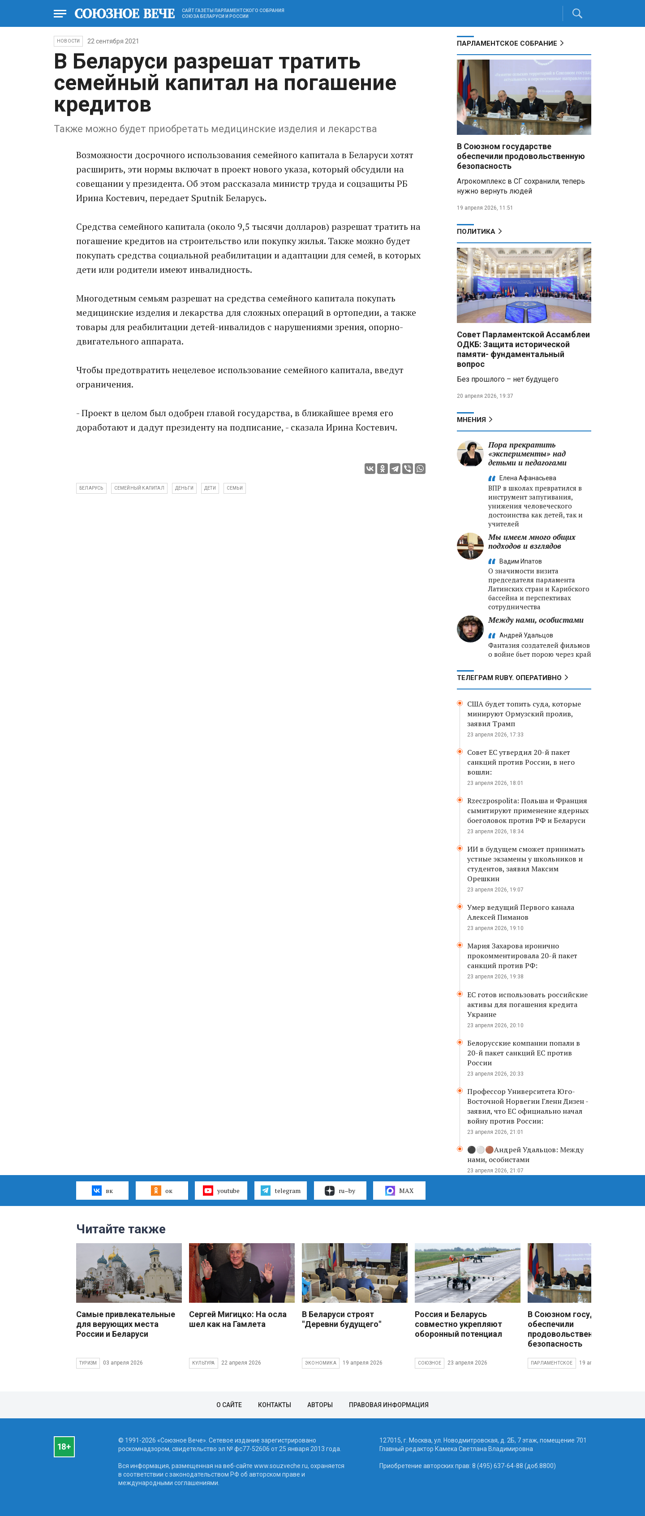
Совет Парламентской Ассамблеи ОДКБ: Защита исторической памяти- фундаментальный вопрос (523, 349)
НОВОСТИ (68, 41)
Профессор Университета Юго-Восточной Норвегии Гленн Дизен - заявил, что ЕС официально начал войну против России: (527, 1106)
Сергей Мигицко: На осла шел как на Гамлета (238, 1319)
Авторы (320, 1404)
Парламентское (552, 1363)
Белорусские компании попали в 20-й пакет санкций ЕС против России (523, 1053)
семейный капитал (139, 488)
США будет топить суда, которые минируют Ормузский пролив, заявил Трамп (524, 713)
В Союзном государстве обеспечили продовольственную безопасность (521, 156)
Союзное (429, 1363)
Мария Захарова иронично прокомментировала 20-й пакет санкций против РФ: (522, 955)
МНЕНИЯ (471, 420)
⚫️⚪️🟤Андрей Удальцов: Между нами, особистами (525, 1154)
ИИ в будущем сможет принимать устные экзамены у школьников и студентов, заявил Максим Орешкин (526, 863)
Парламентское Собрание (507, 43)
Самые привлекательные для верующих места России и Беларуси (125, 1324)
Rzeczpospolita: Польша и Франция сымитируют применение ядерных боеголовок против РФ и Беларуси (528, 810)
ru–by (340, 1191)
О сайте (229, 1404)
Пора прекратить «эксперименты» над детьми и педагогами (527, 453)
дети (210, 488)
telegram (281, 1190)
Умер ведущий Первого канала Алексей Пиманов (520, 912)
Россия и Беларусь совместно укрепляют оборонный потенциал (458, 1324)
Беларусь (91, 488)
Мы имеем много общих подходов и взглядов (532, 541)
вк (102, 1190)
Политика (476, 232)
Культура (203, 1363)
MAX (399, 1191)
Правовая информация (389, 1404)
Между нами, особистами (536, 620)
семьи (235, 488)
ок (161, 1190)
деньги (184, 488)
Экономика (320, 1363)
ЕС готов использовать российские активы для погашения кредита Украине (527, 1004)
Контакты (274, 1404)
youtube (221, 1190)
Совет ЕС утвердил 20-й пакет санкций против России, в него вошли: (521, 762)
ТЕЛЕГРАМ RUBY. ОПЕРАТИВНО (509, 678)
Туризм (88, 1363)
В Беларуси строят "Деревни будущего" (341, 1319)
